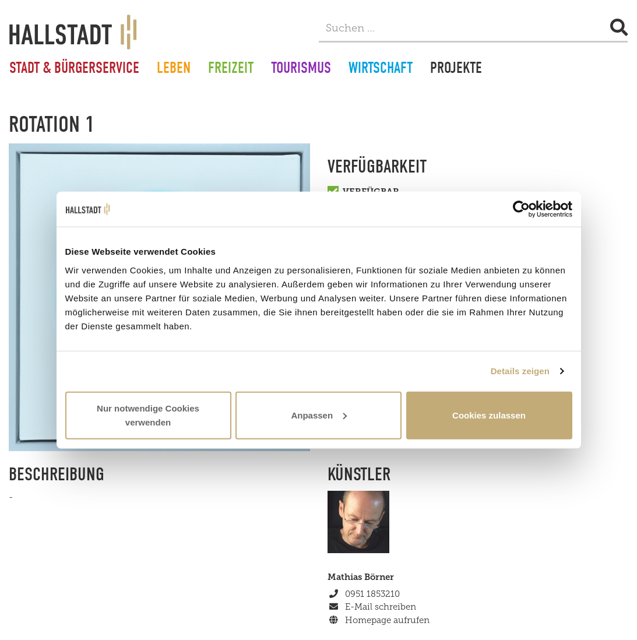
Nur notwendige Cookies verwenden (148, 415)
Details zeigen (520, 371)
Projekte (456, 69)
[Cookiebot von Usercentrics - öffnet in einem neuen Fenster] (521, 209)
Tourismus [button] (301, 69)
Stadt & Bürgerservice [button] (74, 69)
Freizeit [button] (231, 69)
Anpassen (319, 415)
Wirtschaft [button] (381, 69)
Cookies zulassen (489, 415)
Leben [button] (174, 69)
